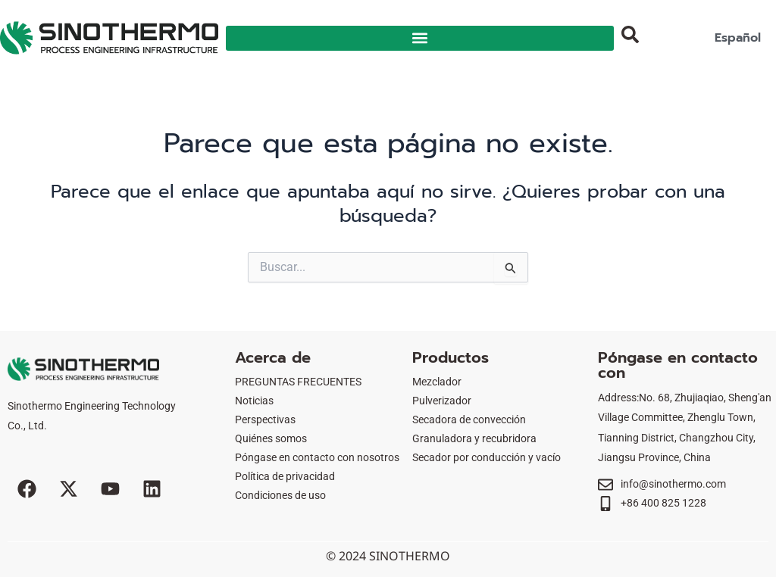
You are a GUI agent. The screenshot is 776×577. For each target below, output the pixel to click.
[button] (420, 38)
